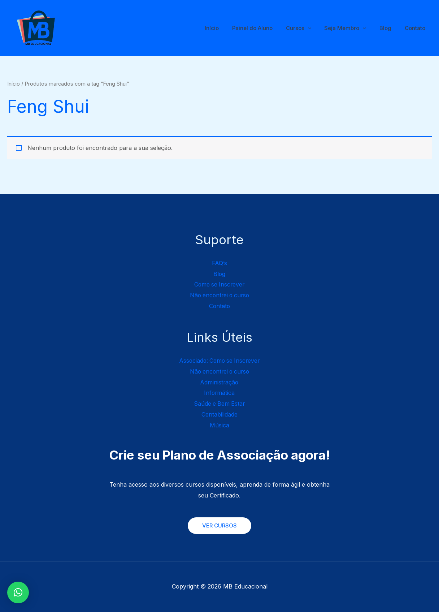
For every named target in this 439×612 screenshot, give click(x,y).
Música (219, 425)
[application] (316, 28)
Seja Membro (351, 28)
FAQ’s (219, 263)
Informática (219, 392)
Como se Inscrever (219, 284)
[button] (18, 592)
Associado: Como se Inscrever (219, 360)
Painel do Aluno (263, 28)
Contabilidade (219, 414)
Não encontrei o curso (219, 295)
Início (225, 28)
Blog (389, 28)
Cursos (307, 28)
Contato (416, 28)
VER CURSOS (219, 525)
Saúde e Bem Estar (219, 403)
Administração (219, 382)
